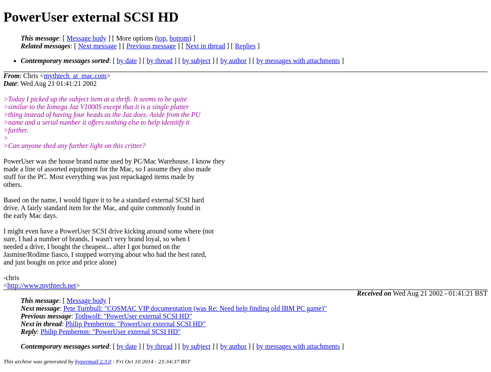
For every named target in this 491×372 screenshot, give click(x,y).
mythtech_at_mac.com (75, 75)
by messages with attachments (298, 60)
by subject (196, 60)
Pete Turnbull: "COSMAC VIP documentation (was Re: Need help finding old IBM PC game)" (195, 308)
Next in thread (205, 46)
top (161, 38)
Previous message (151, 46)
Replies (245, 46)
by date (127, 60)
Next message (97, 46)
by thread (160, 60)
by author (233, 60)
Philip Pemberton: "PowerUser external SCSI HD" (136, 324)
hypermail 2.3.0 (93, 361)
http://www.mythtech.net (41, 285)
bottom (179, 38)
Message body (86, 38)
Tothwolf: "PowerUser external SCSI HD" (133, 316)
